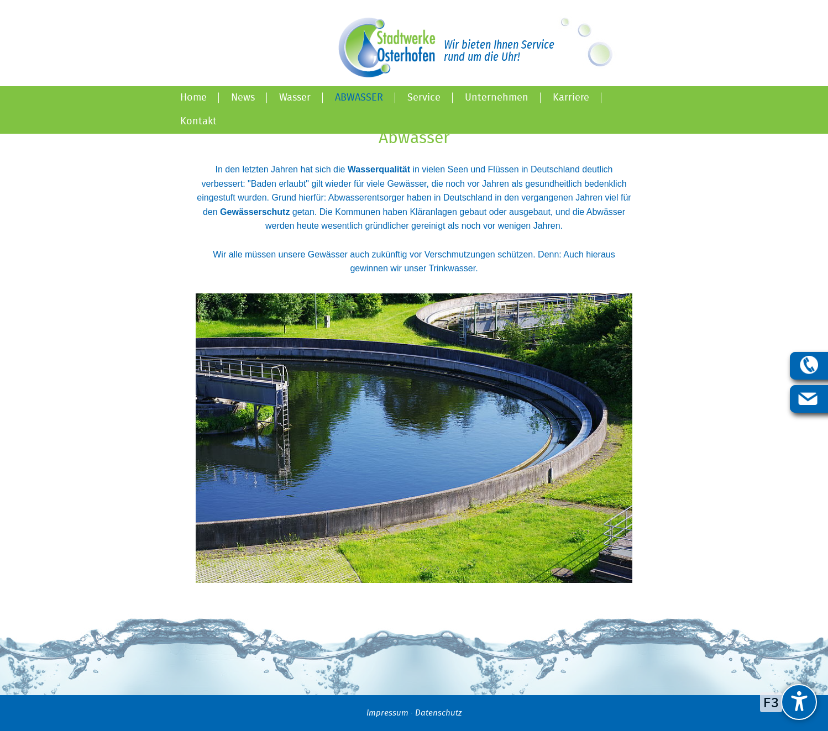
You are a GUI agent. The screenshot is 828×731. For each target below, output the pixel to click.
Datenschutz (438, 713)
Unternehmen (496, 98)
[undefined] (799, 702)
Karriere (571, 98)
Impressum (387, 713)
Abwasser (359, 98)
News (243, 98)
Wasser (295, 98)
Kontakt (198, 122)
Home (193, 98)
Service (424, 98)
